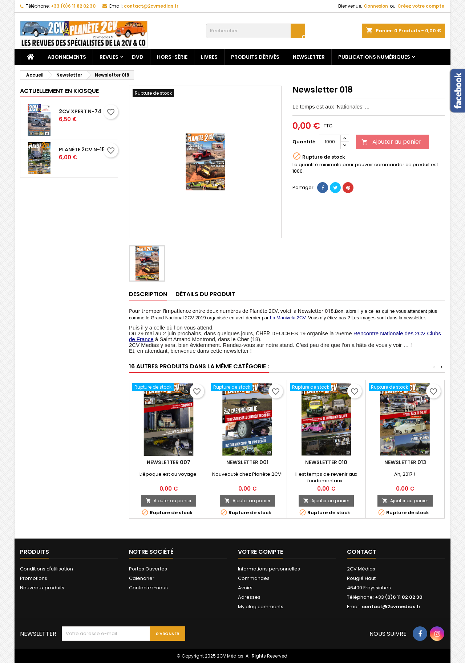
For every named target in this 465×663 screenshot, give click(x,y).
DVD (137, 57)
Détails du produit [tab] (205, 294)
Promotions (33, 578)
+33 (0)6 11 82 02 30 (73, 6)
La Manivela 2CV (288, 317)
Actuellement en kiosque (59, 91)
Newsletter (309, 57)
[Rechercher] (255, 31)
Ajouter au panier (391, 142)
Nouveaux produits (42, 587)
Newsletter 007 (168, 462)
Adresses (249, 597)
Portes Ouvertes (148, 568)
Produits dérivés (255, 57)
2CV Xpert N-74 (80, 111)
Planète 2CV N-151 (83, 149)
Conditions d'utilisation (46, 568)
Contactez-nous (148, 587)
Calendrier (141, 578)
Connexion (376, 6)
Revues (109, 57)
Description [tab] (148, 294)
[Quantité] (330, 142)
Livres (209, 57)
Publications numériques (374, 57)
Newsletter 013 (405, 462)
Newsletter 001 (247, 462)
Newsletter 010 (326, 462)
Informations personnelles (269, 568)
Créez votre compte (420, 6)
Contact (361, 552)
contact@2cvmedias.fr (151, 6)
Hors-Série (172, 57)
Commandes (254, 578)
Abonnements (67, 57)
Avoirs (245, 587)
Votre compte (260, 552)
